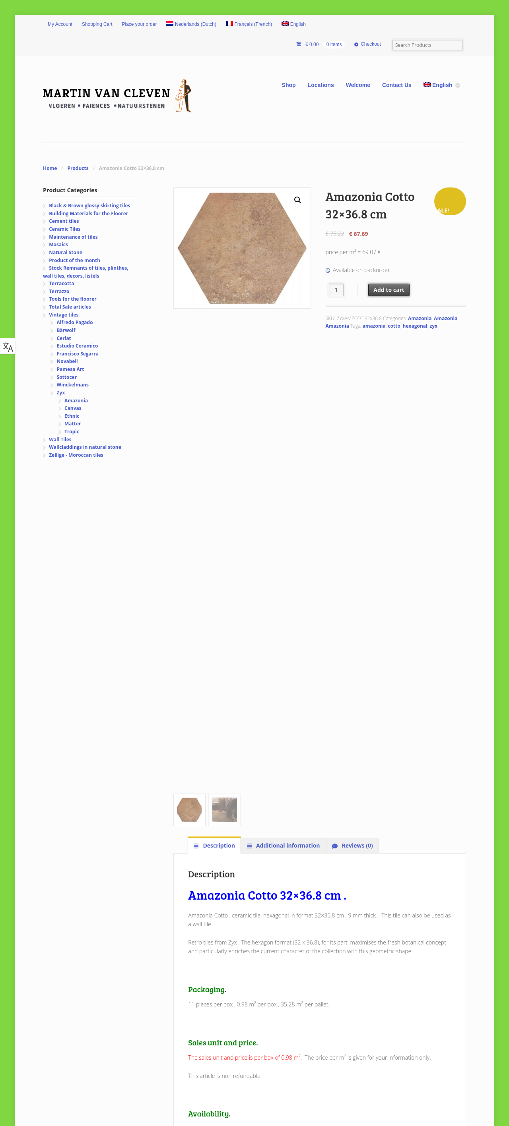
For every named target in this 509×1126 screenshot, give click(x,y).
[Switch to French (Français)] (249, 25)
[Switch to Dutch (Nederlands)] (191, 25)
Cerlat (64, 338)
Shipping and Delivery (226, 954)
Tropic (71, 431)
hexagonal (415, 326)
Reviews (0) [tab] (356, 363)
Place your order (139, 24)
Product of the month (74, 260)
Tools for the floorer (73, 299)
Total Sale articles (70, 306)
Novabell (67, 361)
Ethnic (72, 416)
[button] (298, 200)
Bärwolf (66, 330)
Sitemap (61, 989)
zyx (433, 326)
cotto (394, 326)
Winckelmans (73, 384)
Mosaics (58, 244)
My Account (60, 24)
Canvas (73, 408)
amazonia (373, 326)
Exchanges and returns (227, 962)
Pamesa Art (70, 369)
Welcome (358, 85)
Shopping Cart (97, 24)
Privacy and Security (224, 981)
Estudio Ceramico (77, 345)
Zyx (61, 392)
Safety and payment (224, 971)
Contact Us (397, 85)
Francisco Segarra (78, 353)
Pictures (61, 971)
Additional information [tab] (287, 363)
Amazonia (419, 318)
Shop (289, 85)
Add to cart (388, 290)
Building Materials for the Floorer (88, 213)
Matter (72, 423)
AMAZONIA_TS (207, 699)
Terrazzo (59, 291)
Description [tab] (218, 363)
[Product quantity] (336, 290)
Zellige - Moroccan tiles (76, 455)
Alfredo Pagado (75, 322)
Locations (321, 85)
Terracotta (61, 283)
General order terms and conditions (245, 989)
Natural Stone (65, 252)
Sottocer (67, 377)
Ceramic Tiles (64, 229)
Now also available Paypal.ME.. (377, 1033)
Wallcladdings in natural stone (85, 447)
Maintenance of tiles (73, 237)
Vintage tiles (63, 314)
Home (50, 168)
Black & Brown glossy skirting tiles (89, 205)
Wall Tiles (60, 439)
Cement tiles (64, 221)
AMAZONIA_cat (209, 717)
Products (77, 168)
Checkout (371, 44)
